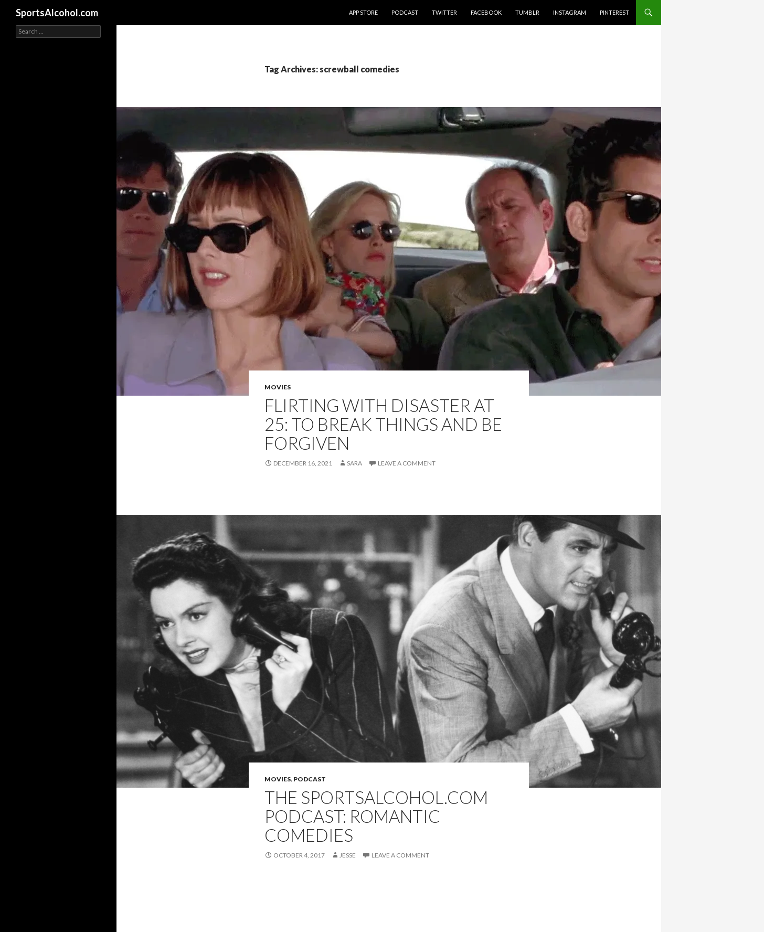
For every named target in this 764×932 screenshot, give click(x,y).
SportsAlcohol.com (57, 12)
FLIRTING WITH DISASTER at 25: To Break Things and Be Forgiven (383, 424)
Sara (354, 463)
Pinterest (614, 12)
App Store (363, 12)
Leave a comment (407, 463)
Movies (277, 387)
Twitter (444, 12)
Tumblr (527, 12)
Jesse (347, 855)
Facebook (486, 12)
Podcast (404, 12)
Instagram (569, 12)
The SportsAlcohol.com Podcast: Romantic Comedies (376, 816)
